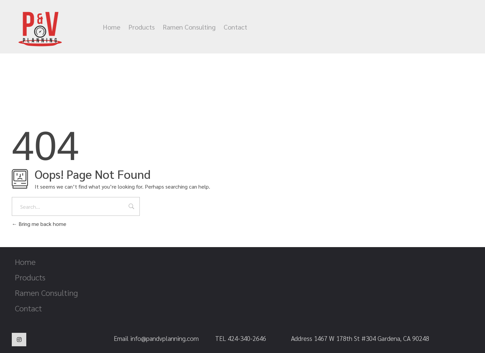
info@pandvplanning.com (372, 27)
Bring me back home (39, 223)
